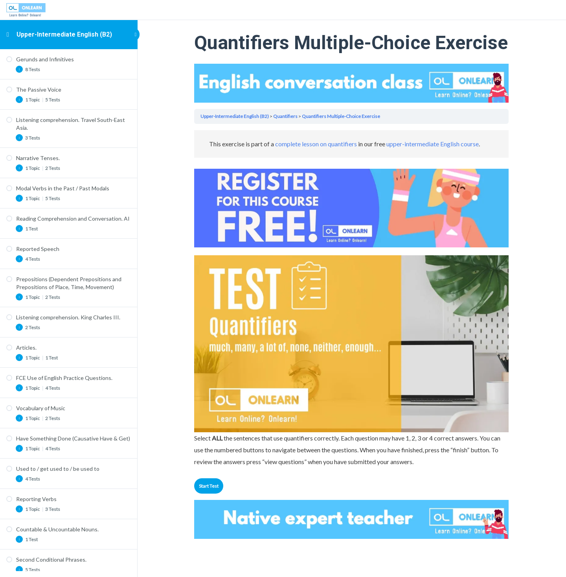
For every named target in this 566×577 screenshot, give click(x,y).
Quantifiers (286, 116)
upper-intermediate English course (433, 143)
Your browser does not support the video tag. (352, 83)
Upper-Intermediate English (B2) (64, 34)
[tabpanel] (352, 298)
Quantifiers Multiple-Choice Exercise (341, 116)
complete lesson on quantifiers (316, 143)
